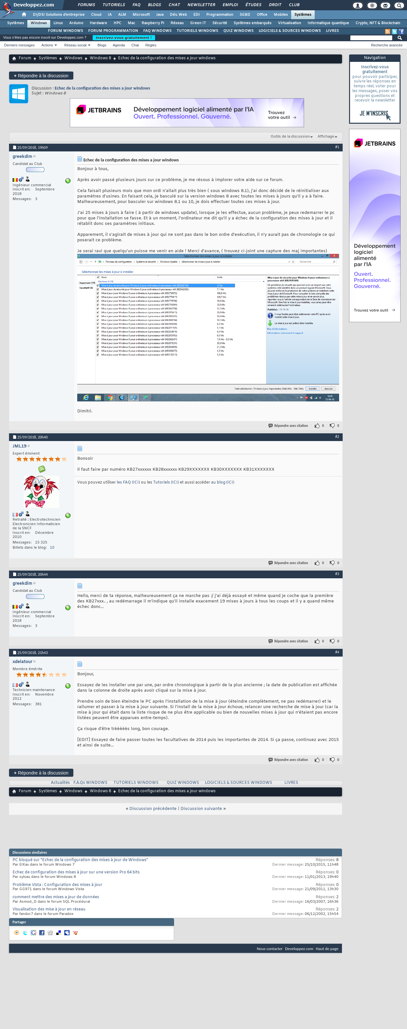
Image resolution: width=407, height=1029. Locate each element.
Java (159, 15)
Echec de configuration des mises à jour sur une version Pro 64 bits (76, 872)
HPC (117, 23)
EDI (196, 15)
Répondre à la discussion (41, 75)
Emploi (230, 5)
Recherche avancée (386, 45)
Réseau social (75, 45)
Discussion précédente (153, 809)
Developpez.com (299, 948)
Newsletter (201, 5)
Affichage (326, 136)
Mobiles (281, 15)
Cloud (96, 15)
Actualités (60, 782)
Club (294, 5)
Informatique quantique (328, 23)
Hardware (98, 23)
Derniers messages (19, 45)
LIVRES (332, 31)
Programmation (219, 15)
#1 (337, 147)
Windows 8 (100, 58)
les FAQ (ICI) (129, 482)
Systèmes (302, 15)
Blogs (154, 5)
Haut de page (327, 948)
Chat (174, 5)
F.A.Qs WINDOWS (90, 782)
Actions (47, 45)
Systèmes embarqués (253, 23)
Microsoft (141, 15)
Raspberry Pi (153, 23)
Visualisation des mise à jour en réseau (49, 909)
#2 (337, 436)
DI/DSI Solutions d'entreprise (59, 15)
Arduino (76, 23)
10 (52, 547)
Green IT (198, 23)
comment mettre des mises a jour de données (56, 897)
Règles (150, 45)
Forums (86, 5)
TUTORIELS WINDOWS (197, 31)
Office (262, 15)
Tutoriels (113, 5)
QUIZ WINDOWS (238, 31)
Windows (39, 23)
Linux (58, 23)
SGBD (245, 15)
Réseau (177, 23)
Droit (275, 5)
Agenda (119, 45)
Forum (25, 58)
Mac (131, 23)
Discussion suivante (201, 809)
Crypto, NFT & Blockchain (378, 23)
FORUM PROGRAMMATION (113, 31)
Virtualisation (289, 23)
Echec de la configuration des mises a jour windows (102, 88)
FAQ (136, 5)
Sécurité (219, 23)
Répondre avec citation (288, 426)
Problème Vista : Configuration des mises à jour (57, 885)
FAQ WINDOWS (157, 31)
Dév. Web (178, 15)
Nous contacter (269, 948)
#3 (337, 574)
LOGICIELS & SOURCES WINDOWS (290, 31)
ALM (122, 15)
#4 (337, 652)
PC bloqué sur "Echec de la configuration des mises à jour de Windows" (80, 860)
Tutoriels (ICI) (166, 482)
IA (110, 15)
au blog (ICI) (222, 482)
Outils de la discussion (290, 136)
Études (253, 5)
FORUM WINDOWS (65, 31)
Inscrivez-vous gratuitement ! (124, 38)
